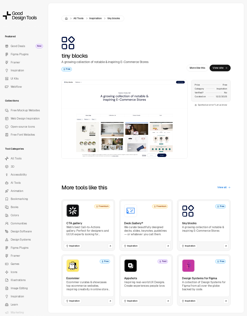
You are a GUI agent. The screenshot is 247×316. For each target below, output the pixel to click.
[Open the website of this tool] (110, 246)
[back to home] (24, 15)
